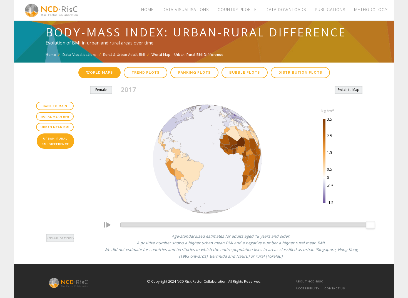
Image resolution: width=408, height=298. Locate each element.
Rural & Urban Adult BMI (124, 55)
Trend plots (145, 72)
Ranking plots (194, 72)
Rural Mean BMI (55, 116)
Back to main (55, 106)
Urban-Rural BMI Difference (55, 141)
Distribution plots (300, 72)
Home (147, 10)
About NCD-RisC (309, 281)
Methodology (371, 10)
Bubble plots (244, 72)
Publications (330, 10)
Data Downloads (286, 10)
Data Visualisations (186, 10)
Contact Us (334, 288)
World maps (99, 72)
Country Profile (237, 10)
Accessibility (308, 288)
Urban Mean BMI (55, 127)
